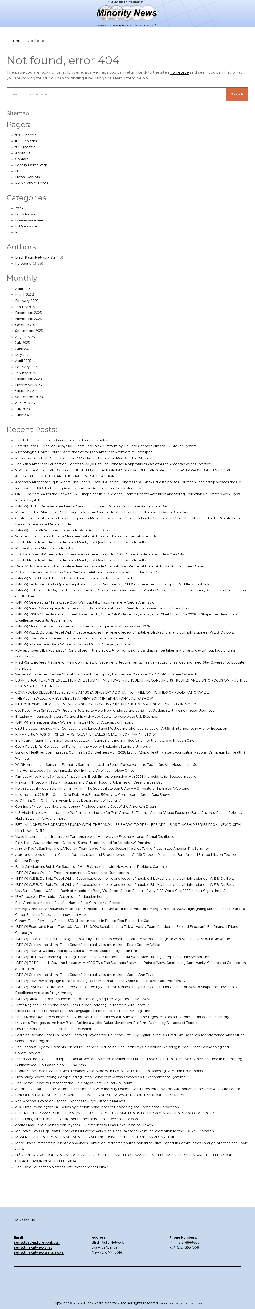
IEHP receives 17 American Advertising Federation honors (69, 926)
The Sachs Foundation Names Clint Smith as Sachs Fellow (69, 1215)
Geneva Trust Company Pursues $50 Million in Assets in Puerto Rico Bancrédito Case (94, 950)
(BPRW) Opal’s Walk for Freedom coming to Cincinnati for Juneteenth (81, 644)
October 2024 (28, 390)
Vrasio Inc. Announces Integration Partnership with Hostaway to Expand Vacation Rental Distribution (109, 848)
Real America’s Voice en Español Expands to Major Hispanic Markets (78, 1149)
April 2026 (24, 288)
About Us (24, 153)
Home (21, 171)
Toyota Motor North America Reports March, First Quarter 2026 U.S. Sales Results (90, 542)
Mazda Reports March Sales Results (48, 548)
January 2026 (27, 306)
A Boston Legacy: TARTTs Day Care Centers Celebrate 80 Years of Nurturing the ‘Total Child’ (100, 572)
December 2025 (30, 312)
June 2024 (25, 415)
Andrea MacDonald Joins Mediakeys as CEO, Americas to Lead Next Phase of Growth (94, 1173)
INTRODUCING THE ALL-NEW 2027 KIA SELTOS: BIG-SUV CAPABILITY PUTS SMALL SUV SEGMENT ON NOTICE (117, 710)
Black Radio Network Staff (39, 257)
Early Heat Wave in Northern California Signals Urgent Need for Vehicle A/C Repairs (92, 854)
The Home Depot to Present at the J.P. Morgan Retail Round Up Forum (82, 1125)
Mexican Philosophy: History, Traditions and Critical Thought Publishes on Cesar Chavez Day (101, 794)
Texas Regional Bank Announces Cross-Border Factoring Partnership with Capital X (93, 1040)
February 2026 (28, 300)
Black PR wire (28, 214)
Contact (22, 159)
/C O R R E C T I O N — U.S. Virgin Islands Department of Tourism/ (75, 812)
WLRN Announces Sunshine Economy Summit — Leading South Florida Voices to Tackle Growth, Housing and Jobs (123, 776)
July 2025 (24, 342)
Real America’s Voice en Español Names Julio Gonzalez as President (79, 932)
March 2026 (26, 294)
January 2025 (27, 373)
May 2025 (24, 355)
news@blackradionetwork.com (37, 1267)
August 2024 (27, 403)
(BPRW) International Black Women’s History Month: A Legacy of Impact (83, 650)
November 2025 (30, 318)
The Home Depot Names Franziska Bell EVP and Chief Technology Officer (84, 782)
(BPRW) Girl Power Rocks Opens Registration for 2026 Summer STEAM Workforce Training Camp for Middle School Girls (127, 584)
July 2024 (24, 408)
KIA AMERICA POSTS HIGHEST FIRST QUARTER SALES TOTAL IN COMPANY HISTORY (93, 746)
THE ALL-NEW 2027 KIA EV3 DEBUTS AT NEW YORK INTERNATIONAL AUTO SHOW (92, 704)
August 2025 (27, 336)
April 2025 (24, 360)
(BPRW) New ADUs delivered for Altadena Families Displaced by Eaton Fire (85, 578)
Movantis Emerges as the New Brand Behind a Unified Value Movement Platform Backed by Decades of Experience (123, 1065)
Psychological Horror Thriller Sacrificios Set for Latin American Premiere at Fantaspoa (95, 452)
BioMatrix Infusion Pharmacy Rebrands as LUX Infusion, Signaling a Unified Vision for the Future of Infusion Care (120, 752)
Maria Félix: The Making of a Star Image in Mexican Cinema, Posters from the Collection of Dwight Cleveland (116, 512)
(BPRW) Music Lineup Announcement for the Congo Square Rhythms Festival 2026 (93, 626)
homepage (181, 72)
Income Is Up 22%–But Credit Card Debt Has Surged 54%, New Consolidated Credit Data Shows (104, 806)
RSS (18, 232)
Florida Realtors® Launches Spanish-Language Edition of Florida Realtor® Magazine (94, 1047)
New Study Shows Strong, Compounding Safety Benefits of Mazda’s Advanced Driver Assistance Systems (113, 1119)
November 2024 (30, 385)
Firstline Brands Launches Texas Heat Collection (60, 1070)
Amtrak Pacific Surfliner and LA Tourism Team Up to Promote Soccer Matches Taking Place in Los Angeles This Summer (128, 860)
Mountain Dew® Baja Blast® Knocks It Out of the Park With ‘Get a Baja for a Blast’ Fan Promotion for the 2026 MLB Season (129, 1179)
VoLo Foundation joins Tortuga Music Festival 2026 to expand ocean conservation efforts (98, 536)
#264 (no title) (28, 135)
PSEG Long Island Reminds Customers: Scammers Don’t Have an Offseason (86, 1167)
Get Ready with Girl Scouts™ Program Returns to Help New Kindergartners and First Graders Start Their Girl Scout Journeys (130, 716)
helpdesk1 (24, 263)
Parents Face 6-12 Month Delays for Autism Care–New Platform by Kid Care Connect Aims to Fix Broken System (119, 446)
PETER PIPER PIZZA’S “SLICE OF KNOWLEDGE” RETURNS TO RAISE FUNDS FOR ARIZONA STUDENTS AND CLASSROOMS (127, 1161)
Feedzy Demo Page (33, 165)
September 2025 (31, 330)
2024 (19, 208)
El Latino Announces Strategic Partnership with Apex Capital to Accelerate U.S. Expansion (98, 722)
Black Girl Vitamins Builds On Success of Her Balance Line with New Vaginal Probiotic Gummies (104, 878)
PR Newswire (27, 226)
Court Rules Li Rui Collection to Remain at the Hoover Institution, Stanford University (94, 758)
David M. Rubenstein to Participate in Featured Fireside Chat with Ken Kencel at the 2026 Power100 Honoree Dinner (123, 566)
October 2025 (28, 325)
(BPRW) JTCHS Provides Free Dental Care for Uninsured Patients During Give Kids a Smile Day (103, 506)
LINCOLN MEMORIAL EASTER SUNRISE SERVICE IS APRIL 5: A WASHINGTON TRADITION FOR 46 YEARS (110, 1143)
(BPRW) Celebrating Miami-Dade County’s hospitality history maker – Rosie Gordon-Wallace (100, 980)
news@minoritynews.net (33, 1271)
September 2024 (31, 397)
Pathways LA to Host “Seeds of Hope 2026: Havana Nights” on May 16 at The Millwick (93, 458)
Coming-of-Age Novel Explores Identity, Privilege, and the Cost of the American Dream (96, 818)
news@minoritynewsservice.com (39, 1276)
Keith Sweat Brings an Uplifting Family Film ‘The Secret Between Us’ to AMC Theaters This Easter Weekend (116, 800)
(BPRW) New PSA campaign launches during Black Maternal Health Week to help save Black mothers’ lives (116, 608)
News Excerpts (29, 177)
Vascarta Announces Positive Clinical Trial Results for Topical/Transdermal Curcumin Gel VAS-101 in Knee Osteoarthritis (126, 680)
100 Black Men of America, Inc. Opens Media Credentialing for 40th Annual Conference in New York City (111, 554)
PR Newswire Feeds (33, 183)
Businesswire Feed (33, 220)
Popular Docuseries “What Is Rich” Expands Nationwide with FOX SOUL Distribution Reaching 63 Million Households (124, 1113)
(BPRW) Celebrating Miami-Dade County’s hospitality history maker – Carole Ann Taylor (96, 602)
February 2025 (28, 366)
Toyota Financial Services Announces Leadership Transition (71, 440)
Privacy (176, 1303)
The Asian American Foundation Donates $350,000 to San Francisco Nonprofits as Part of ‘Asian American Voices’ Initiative (129, 464)
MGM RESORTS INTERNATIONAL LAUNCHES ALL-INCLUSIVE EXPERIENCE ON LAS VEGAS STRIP (103, 1185)
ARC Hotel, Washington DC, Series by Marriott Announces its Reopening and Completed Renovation (109, 1155)
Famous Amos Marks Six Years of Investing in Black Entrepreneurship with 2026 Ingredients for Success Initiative (120, 788)
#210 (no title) (27, 141)
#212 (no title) (27, 147)
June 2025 (24, 348)
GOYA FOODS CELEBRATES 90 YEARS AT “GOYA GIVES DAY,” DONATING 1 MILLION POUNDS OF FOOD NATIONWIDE (122, 698)
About (162, 1303)
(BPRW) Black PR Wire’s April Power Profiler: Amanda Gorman (73, 530)
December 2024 (30, 378)
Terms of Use (195, 1303)
